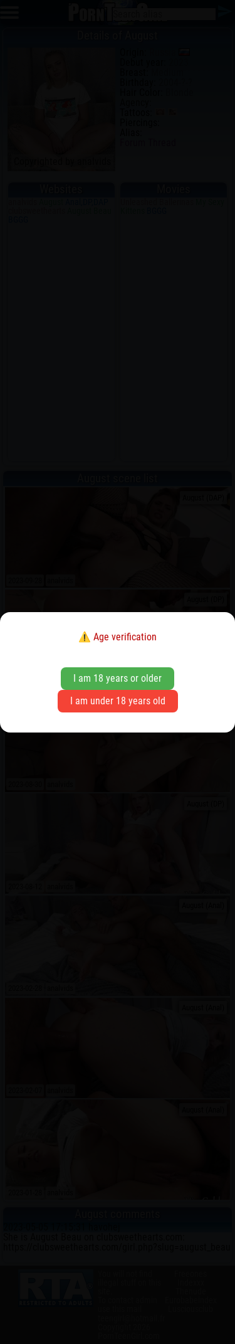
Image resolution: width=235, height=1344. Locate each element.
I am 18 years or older (117, 678)
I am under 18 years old (117, 701)
